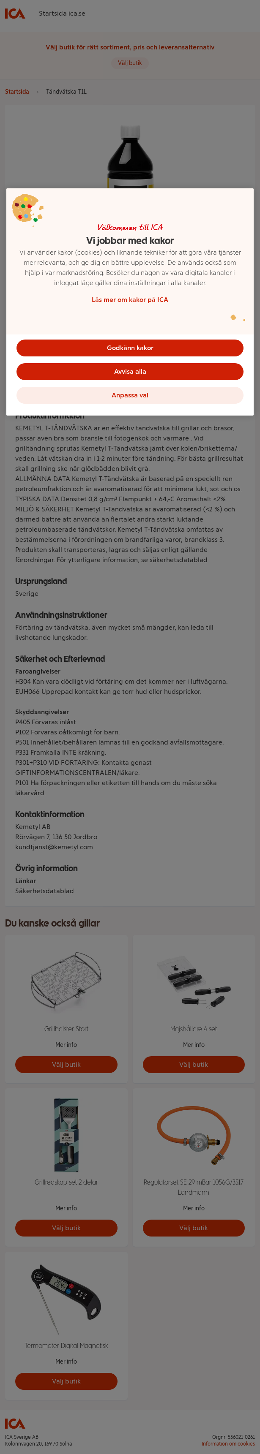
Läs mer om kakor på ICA (130, 300)
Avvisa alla (130, 371)
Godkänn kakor (130, 348)
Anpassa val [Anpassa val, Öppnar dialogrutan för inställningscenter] (130, 395)
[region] (129, 302)
